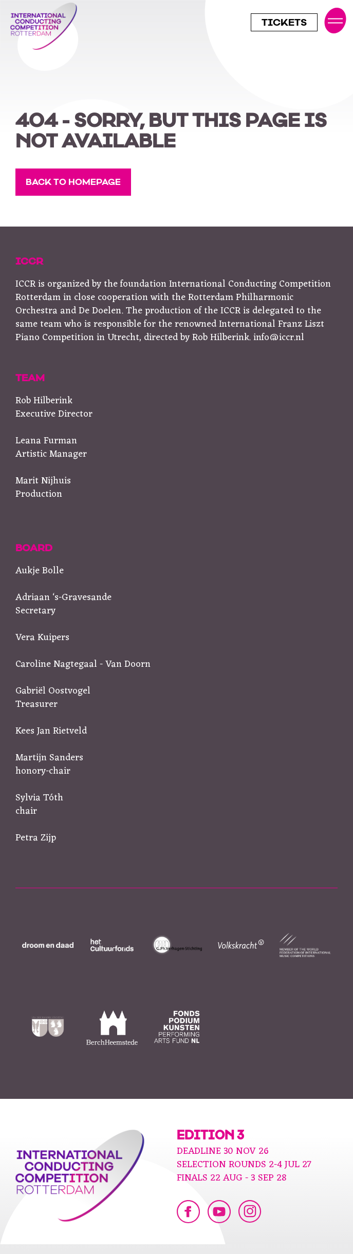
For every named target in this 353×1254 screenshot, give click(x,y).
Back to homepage (73, 183)
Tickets (284, 23)
